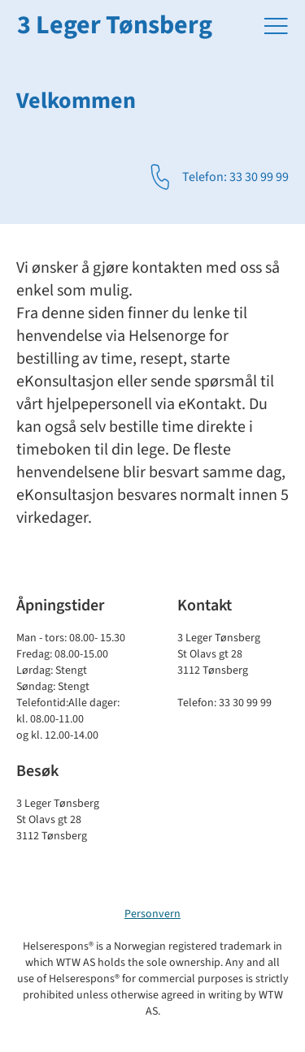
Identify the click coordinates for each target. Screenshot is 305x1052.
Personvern (152, 914)
